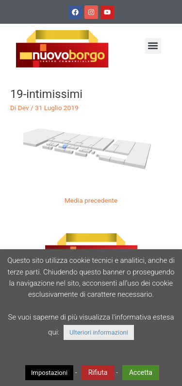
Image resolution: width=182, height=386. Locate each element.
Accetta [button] (140, 372)
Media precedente (91, 200)
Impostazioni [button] (49, 372)
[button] (153, 46)
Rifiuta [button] (98, 372)
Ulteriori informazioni (98, 332)
